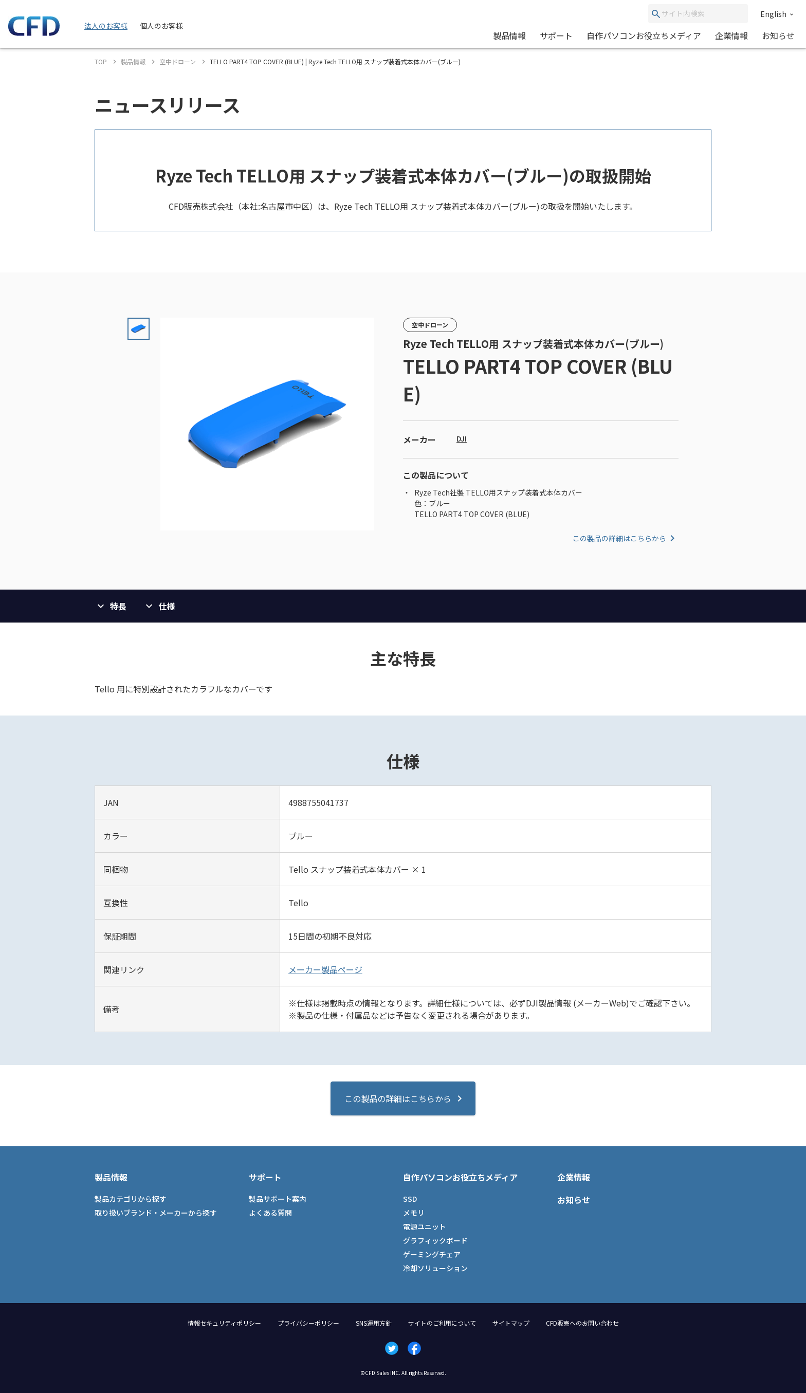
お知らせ (778, 35)
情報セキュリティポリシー (224, 1322)
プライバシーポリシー (308, 1322)
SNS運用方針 (374, 1322)
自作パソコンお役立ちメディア (644, 35)
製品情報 (509, 35)
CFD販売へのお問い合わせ (582, 1322)
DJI (461, 438)
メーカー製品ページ (325, 969)
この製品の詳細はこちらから (626, 538)
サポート (556, 35)
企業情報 (731, 35)
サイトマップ (510, 1322)
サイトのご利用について (442, 1322)
